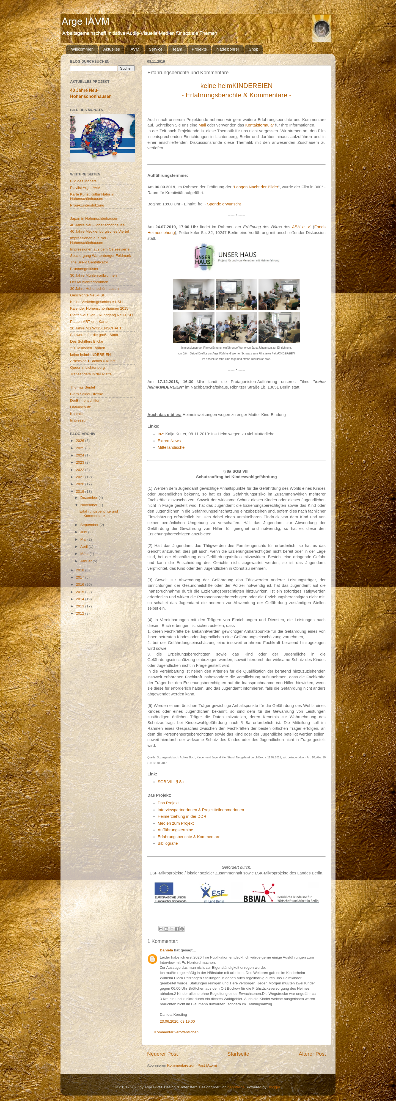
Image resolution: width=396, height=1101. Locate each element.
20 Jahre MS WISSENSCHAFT (96, 328)
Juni (84, 532)
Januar (86, 561)
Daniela (166, 950)
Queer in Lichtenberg (87, 367)
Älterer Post (312, 1054)
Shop (253, 49)
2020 (80, 484)
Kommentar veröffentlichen (176, 1032)
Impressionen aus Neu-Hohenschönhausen (89, 240)
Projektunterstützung (87, 205)
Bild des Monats (83, 181)
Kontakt (76, 414)
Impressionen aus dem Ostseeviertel (100, 249)
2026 (80, 441)
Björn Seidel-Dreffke (86, 394)
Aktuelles (111, 49)
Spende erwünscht (224, 204)
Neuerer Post (162, 1054)
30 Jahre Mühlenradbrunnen (93, 275)
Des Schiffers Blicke (86, 341)
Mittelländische (171, 447)
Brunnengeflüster (84, 269)
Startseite (238, 1054)
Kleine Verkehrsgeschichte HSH (96, 302)
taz (160, 434)
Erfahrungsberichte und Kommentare (98, 513)
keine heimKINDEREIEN (90, 355)
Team (177, 49)
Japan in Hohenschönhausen (94, 218)
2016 (80, 584)
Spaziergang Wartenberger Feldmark (100, 256)
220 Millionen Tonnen (87, 348)
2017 (80, 577)
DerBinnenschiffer (85, 400)
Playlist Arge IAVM (85, 188)
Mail (202, 125)
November (89, 505)
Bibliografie (168, 843)
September (90, 525)
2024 (80, 455)
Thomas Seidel (82, 387)
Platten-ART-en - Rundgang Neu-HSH (101, 315)
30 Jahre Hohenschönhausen (94, 289)
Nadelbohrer (227, 49)
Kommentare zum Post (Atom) (192, 1065)
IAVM (134, 49)
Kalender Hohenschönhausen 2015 (99, 308)
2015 (80, 592)
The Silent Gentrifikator (89, 262)
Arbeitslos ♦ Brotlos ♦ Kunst (93, 361)
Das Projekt (168, 803)
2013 (80, 606)
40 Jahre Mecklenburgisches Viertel (99, 231)
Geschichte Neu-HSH (88, 295)
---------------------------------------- (95, 212)
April (84, 546)
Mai (83, 539)
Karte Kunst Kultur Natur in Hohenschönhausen (92, 196)
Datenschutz (80, 407)
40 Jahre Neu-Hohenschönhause (97, 225)
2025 (80, 448)
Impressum (79, 420)
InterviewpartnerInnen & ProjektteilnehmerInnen (201, 810)
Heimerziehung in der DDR (182, 816)
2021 (80, 477)
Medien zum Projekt (176, 823)
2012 (80, 613)
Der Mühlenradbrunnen (89, 282)
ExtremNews (169, 441)
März (85, 554)
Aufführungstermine (175, 830)
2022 (80, 470)
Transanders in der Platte (91, 374)
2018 (80, 570)
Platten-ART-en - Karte (89, 322)
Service (156, 49)
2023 (80, 462)
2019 (80, 491)
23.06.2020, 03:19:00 (177, 1021)
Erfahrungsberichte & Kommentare (189, 837)
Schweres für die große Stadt (94, 335)
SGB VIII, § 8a (171, 782)
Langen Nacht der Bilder (256, 187)
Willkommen (82, 49)
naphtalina (236, 1087)
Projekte (199, 49)
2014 (80, 599)
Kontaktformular (259, 125)
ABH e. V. (301, 227)
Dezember (89, 498)
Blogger (273, 1087)
